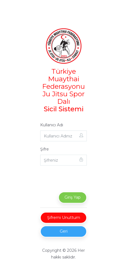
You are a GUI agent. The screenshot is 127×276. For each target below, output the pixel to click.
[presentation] (84, 181)
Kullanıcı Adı (51, 124)
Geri (64, 231)
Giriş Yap (72, 197)
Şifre (44, 149)
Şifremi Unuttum (63, 217)
